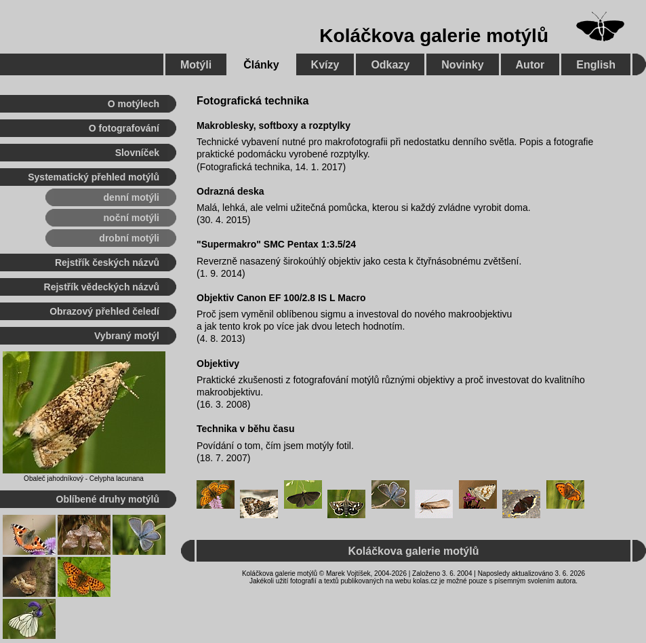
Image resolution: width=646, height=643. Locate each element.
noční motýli (131, 217)
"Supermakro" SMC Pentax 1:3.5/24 (276, 244)
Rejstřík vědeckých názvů (101, 286)
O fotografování (124, 128)
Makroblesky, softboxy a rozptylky (273, 125)
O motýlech (133, 103)
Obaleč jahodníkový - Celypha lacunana (84, 478)
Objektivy (218, 363)
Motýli (195, 65)
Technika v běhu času (245, 428)
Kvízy (325, 65)
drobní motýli (129, 238)
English (595, 65)
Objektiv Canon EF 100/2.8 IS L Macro (281, 297)
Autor (530, 65)
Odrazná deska (230, 191)
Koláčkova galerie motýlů (433, 35)
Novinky (462, 65)
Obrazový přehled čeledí (104, 311)
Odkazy (390, 65)
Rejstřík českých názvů (107, 262)
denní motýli (131, 197)
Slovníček (137, 152)
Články (261, 65)
